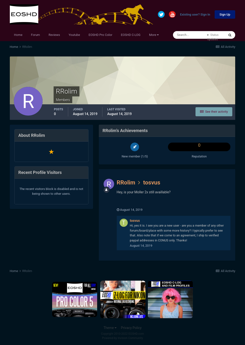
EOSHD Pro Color (100, 35)
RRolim (126, 182)
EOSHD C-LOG (130, 35)
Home (18, 35)
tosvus (151, 182)
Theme (110, 328)
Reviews (54, 35)
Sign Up (225, 14)
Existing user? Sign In (195, 15)
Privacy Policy (131, 328)
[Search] (190, 35)
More (154, 35)
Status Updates (212, 37)
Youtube (74, 35)
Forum (35, 35)
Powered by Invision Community (122, 338)
